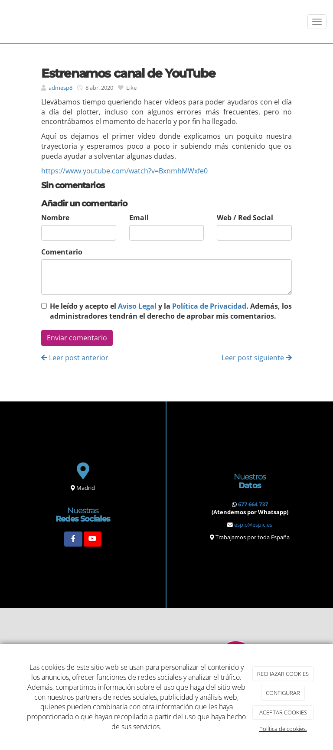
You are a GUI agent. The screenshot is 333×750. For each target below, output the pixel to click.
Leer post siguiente (257, 357)
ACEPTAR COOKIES (283, 712)
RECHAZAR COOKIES (283, 674)
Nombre (55, 217)
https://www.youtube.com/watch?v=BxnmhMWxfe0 (124, 171)
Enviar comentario (77, 337)
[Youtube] (92, 539)
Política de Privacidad (209, 306)
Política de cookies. (283, 729)
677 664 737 (253, 504)
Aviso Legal (137, 306)
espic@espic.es (253, 524)
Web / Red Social (245, 217)
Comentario (61, 252)
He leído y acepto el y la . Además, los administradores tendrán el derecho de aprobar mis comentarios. (171, 311)
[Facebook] (73, 539)
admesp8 (60, 87)
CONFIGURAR (283, 693)
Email (139, 217)
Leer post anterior (74, 357)
